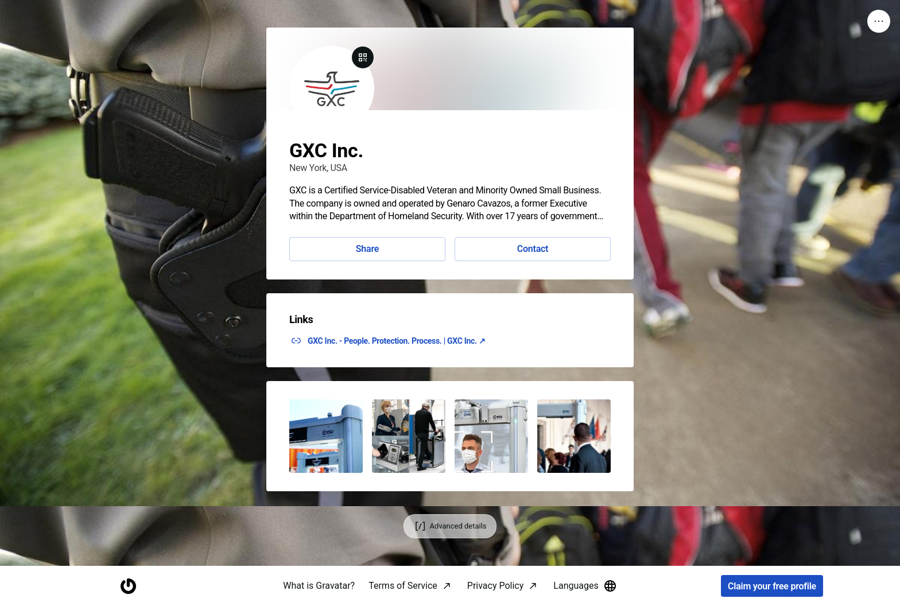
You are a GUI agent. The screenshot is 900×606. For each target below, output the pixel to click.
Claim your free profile (772, 586)
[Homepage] (128, 586)
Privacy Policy (495, 585)
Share (367, 248)
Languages (584, 586)
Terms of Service (402, 585)
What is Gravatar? (319, 585)
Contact (532, 248)
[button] (326, 436)
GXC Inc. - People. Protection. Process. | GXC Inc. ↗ (397, 340)
